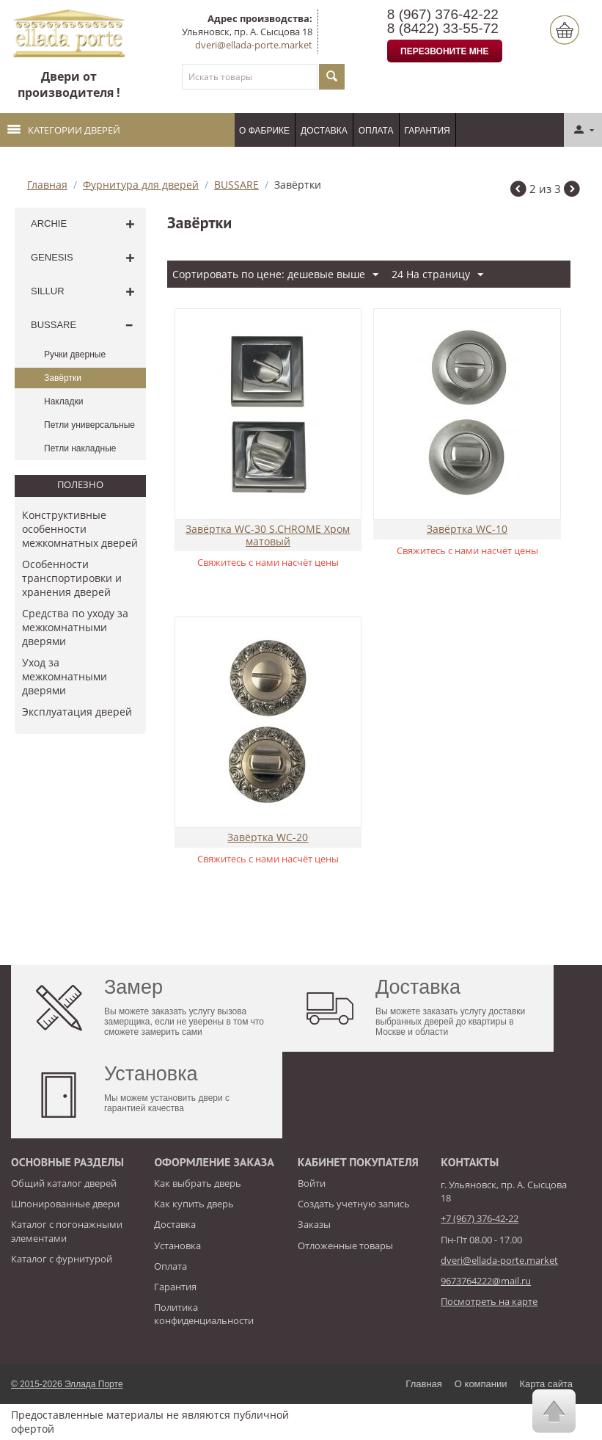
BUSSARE (236, 185)
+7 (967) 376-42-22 (479, 1218)
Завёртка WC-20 (267, 838)
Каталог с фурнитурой (61, 1258)
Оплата (376, 131)
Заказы (314, 1224)
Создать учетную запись (354, 1203)
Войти (312, 1183)
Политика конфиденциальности (204, 1314)
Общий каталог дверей (64, 1183)
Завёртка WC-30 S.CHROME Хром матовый (268, 535)
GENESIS (52, 257)
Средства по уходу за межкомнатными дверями (75, 627)
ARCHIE (49, 223)
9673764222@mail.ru (486, 1280)
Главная (47, 185)
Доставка (324, 131)
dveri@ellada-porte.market (253, 44)
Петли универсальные (89, 425)
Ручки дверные (75, 354)
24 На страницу (437, 275)
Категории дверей (63, 130)
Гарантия (427, 131)
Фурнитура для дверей (141, 185)
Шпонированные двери (65, 1203)
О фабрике (264, 131)
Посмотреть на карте (489, 1301)
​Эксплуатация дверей (77, 712)
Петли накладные (80, 448)
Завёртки (62, 378)
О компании (481, 1383)
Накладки (63, 401)
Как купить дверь (194, 1203)
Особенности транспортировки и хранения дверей (72, 578)
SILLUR (48, 291)
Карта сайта (546, 1383)
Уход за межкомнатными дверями (64, 676)
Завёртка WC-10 (467, 529)
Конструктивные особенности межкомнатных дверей (80, 529)
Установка (177, 1245)
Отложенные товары (345, 1245)
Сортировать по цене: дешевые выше (275, 275)
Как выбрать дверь (197, 1183)
